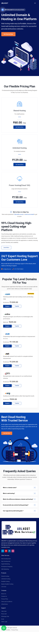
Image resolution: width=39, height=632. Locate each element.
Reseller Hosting (5, 581)
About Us (3, 593)
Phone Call (3, 613)
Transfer (17, 306)
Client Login (4, 621)
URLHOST (4, 3)
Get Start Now (6, 433)
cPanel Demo (4, 604)
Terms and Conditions (6, 601)
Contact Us (4, 596)
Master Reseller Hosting (7, 583)
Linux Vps (3, 586)
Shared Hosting (5, 576)
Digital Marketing (5, 563)
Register (7, 306)
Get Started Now (8, 34)
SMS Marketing (5, 569)
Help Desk (3, 611)
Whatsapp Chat (5, 616)
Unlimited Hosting (5, 578)
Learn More (6, 247)
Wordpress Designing (6, 566)
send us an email (29, 214)
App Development (5, 561)
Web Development (6, 558)
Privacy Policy (4, 598)
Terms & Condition (5, 629)
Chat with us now (18, 214)
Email (2, 619)
